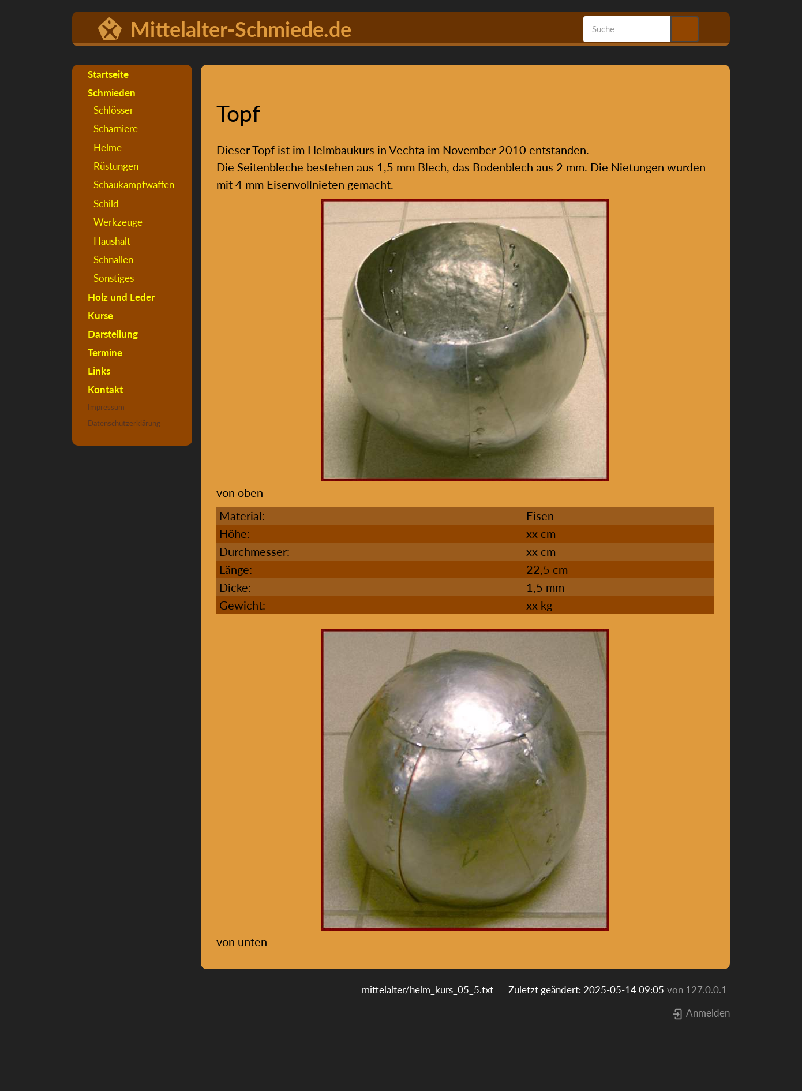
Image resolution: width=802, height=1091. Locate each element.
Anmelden (701, 1013)
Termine (105, 352)
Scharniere (115, 128)
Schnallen (113, 259)
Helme (107, 147)
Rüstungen (115, 166)
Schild (106, 203)
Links (99, 371)
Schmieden (112, 93)
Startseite (108, 74)
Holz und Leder (121, 297)
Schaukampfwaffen (133, 184)
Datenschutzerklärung (124, 423)
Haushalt (111, 241)
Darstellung (113, 334)
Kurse (100, 315)
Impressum (106, 407)
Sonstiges (113, 278)
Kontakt (105, 389)
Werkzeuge (118, 222)
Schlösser (113, 110)
